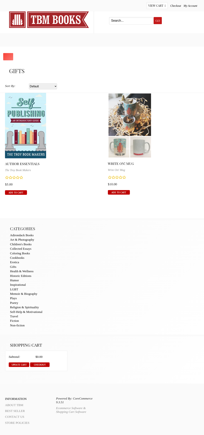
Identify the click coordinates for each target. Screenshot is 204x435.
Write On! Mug (121, 163)
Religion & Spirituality (24, 307)
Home (13, 39)
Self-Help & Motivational (26, 312)
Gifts (13, 267)
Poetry (14, 303)
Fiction (14, 320)
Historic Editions (20, 276)
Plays (13, 298)
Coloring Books (20, 253)
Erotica (14, 262)
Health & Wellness (21, 271)
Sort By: (10, 86)
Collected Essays (20, 248)
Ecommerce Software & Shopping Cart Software (71, 410)
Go (157, 20)
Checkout (175, 5)
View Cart (157, 5)
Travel (14, 316)
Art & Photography (22, 239)
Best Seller (38, 39)
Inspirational (18, 284)
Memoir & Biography (23, 294)
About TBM (127, 39)
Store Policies (17, 423)
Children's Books (21, 244)
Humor (14, 280)
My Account (190, 5)
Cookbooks (17, 257)
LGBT (14, 289)
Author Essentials (22, 163)
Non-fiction (17, 325)
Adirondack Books (21, 235)
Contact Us (98, 39)
